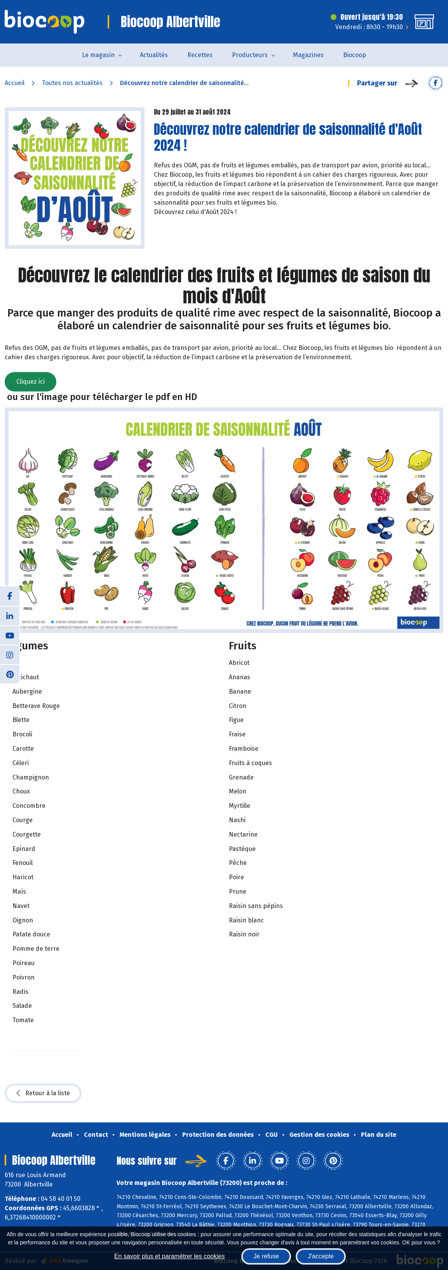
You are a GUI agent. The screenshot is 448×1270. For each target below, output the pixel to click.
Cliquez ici (30, 381)
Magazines (308, 55)
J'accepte (321, 1256)
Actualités (154, 55)
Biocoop (354, 55)
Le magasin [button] (98, 55)
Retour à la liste (43, 1093)
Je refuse (266, 1256)
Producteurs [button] (250, 55)
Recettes (200, 55)
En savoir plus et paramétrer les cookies (169, 1256)
